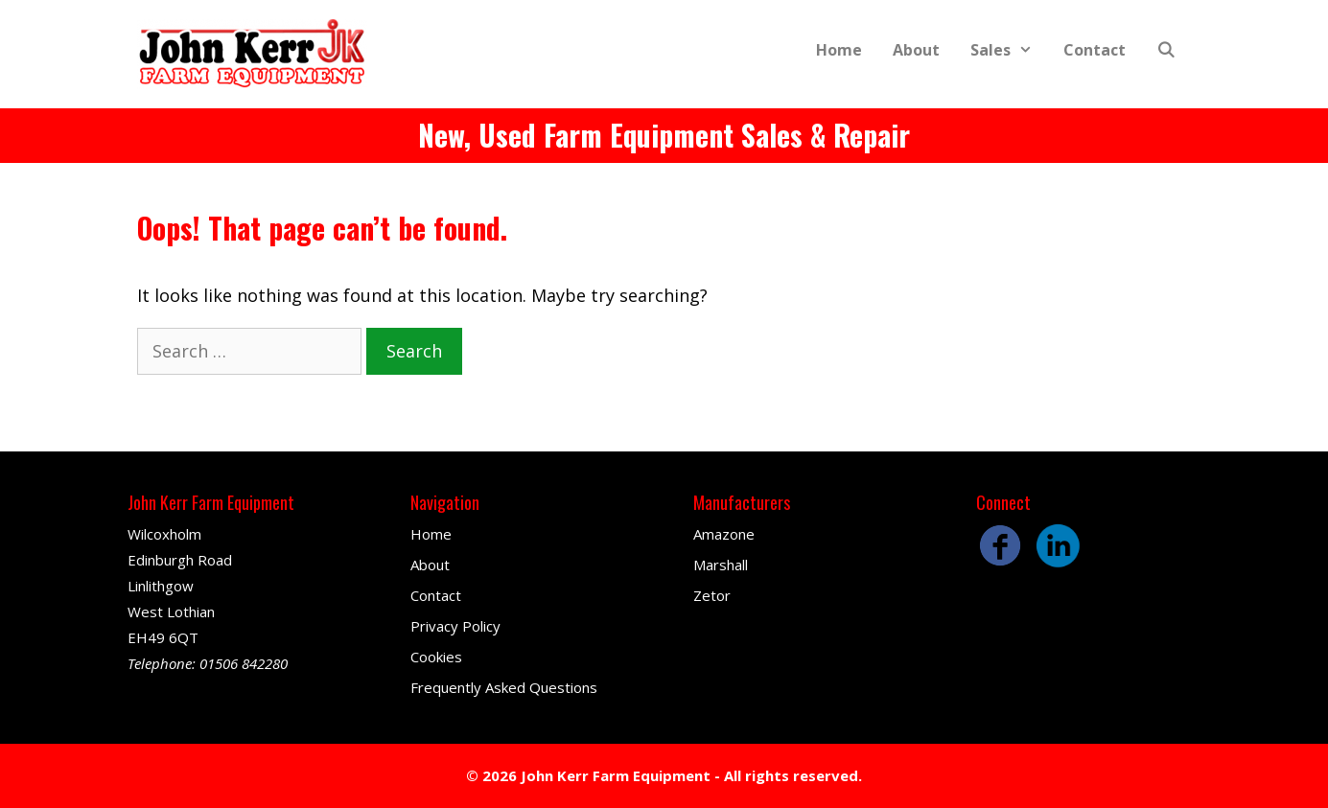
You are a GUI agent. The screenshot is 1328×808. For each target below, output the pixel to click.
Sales (1009, 50)
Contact (1094, 49)
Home (839, 49)
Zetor (712, 595)
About (916, 49)
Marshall (720, 564)
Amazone (724, 533)
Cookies (436, 656)
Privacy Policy (455, 625)
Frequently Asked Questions (503, 687)
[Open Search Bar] (1166, 50)
